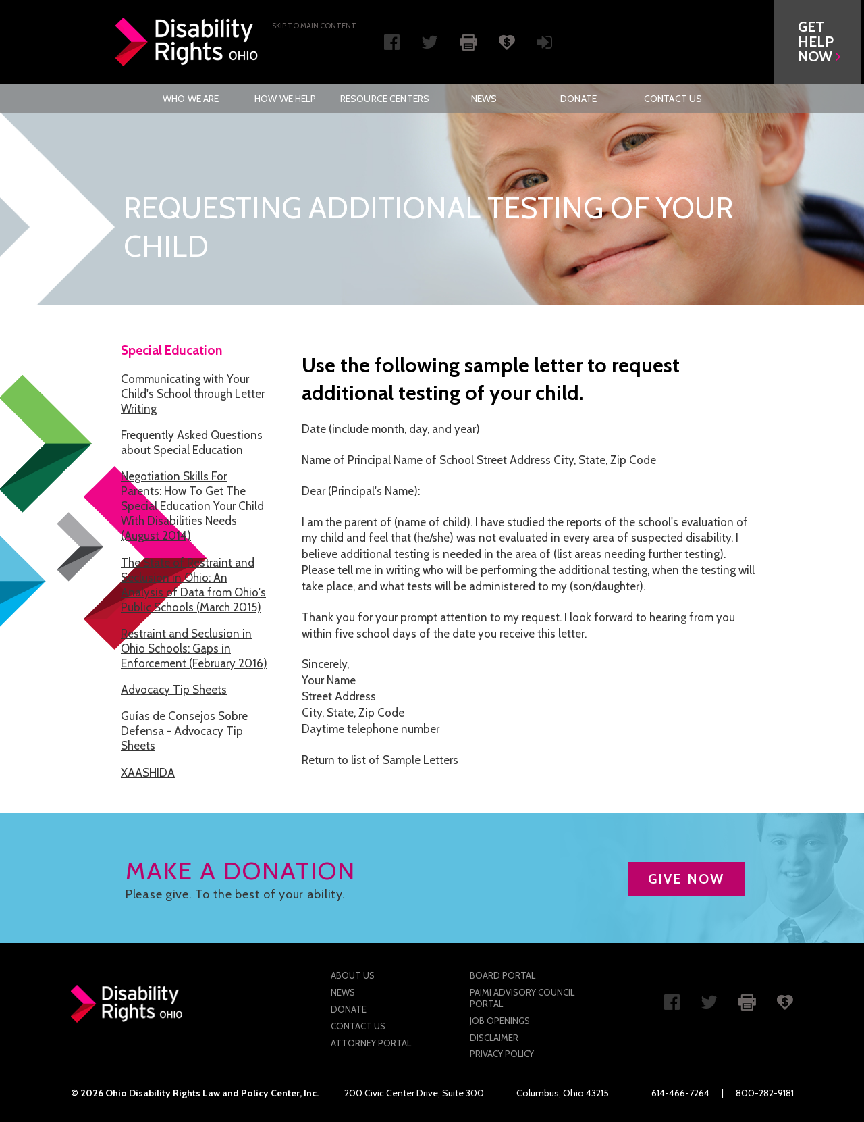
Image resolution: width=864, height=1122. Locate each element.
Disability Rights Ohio (187, 42)
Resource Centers (384, 99)
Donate (578, 99)
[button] (821, 42)
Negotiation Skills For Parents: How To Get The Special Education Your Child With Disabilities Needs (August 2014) (192, 505)
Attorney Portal (371, 1043)
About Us (353, 975)
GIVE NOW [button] (686, 879)
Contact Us (673, 99)
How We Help (285, 99)
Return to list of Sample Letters (380, 760)
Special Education (171, 350)
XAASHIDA (148, 773)
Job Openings (500, 1020)
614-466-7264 (680, 1093)
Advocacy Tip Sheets (174, 689)
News (484, 99)
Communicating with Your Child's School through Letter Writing (193, 393)
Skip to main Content (314, 25)
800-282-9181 (765, 1093)
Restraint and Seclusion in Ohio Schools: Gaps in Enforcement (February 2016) (194, 648)
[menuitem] (191, 98)
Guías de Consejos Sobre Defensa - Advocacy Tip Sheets (184, 731)
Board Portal (502, 975)
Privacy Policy (502, 1053)
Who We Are (191, 99)
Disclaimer (494, 1037)
